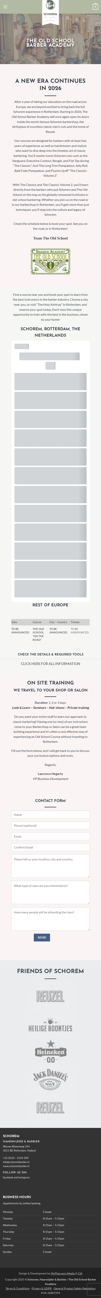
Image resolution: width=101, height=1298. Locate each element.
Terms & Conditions (17, 1288)
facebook (8, 1177)
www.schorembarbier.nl (16, 1166)
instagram (24, 1177)
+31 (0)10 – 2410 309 (16, 1157)
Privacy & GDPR (42, 1288)
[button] (5, 6)
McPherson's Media (63, 1273)
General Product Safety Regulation (75, 1288)
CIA (80, 1273)
